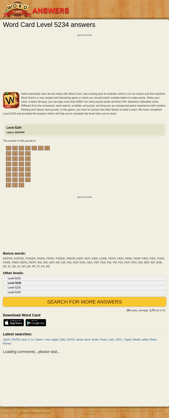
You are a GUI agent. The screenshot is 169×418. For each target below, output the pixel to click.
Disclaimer (24, 408)
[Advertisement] (84, 58)
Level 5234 (15, 130)
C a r (31, 339)
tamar (79, 339)
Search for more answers (84, 302)
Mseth (136, 339)
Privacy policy (42, 408)
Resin (153, 339)
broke (95, 339)
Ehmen (7, 343)
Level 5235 (14, 287)
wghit (55, 339)
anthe (145, 339)
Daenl (38, 339)
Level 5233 (14, 278)
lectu (24, 339)
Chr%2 (71, 339)
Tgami (128, 339)
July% (6, 339)
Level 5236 (14, 292)
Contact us (7, 408)
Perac (103, 339)
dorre (87, 339)
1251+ (119, 339)
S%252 (16, 339)
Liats (111, 339)
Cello (62, 339)
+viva (47, 339)
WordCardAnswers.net (35, 413)
